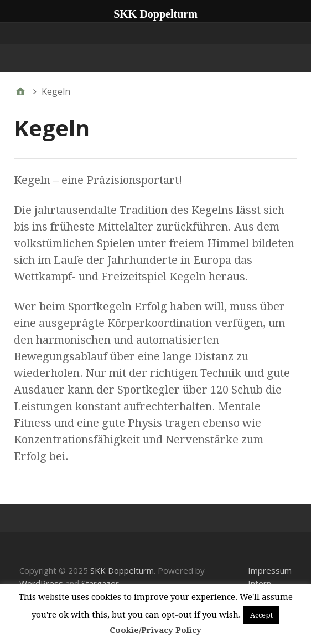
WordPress (41, 583)
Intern (259, 583)
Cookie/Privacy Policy (155, 630)
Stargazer (100, 583)
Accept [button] (261, 615)
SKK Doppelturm (122, 570)
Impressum (270, 570)
